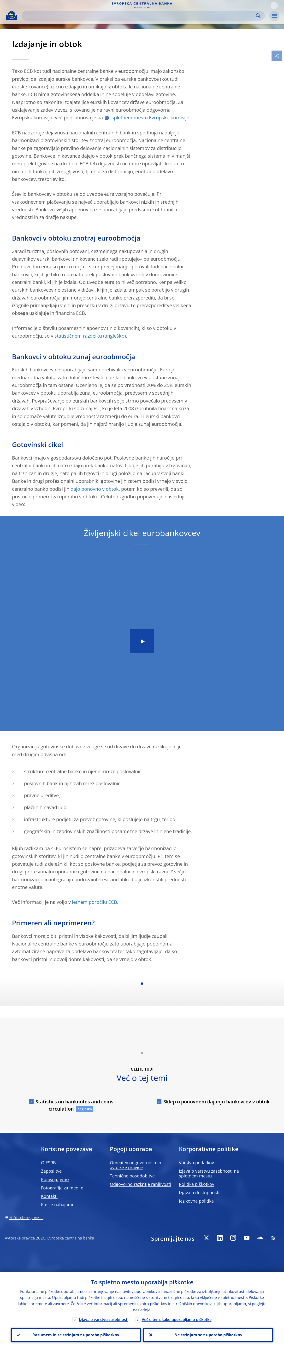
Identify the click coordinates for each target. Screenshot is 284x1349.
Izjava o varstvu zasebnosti (103, 1319)
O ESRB (48, 1162)
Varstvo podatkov (196, 1162)
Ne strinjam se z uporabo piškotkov (208, 1334)
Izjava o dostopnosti (199, 1192)
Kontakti (49, 1196)
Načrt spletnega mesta (26, 1217)
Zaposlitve (51, 1171)
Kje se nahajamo (58, 1204)
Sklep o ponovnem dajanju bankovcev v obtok (216, 1101)
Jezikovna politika (196, 1201)
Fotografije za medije (62, 1188)
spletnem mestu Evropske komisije (150, 117)
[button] (274, 5)
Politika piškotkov (196, 1184)
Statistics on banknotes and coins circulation (74, 1105)
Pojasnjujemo (55, 1179)
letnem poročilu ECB (94, 902)
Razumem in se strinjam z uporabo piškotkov (75, 1334)
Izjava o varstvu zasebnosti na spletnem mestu (209, 1173)
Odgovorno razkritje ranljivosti (140, 1184)
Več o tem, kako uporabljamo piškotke (177, 1319)
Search (258, 16)
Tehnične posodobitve (132, 1176)
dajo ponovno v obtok (95, 489)
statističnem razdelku (78, 336)
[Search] (139, 16)
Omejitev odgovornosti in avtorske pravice (135, 1165)
